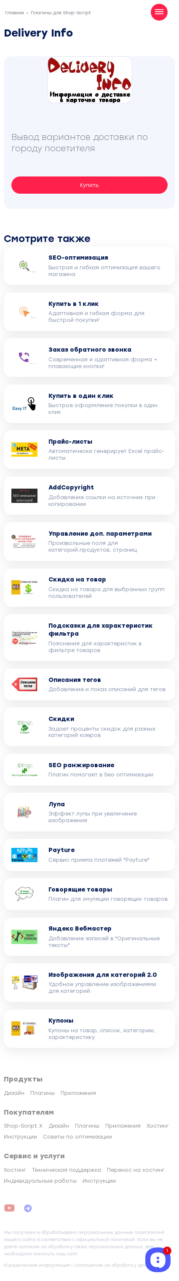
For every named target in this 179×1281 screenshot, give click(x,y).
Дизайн (14, 1093)
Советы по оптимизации (77, 1137)
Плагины (42, 1093)
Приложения (78, 1093)
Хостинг (158, 1126)
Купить (89, 185)
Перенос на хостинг (136, 1170)
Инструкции (20, 1137)
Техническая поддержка (66, 1170)
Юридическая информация (37, 1265)
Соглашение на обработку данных (115, 1265)
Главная (14, 13)
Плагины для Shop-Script (61, 13)
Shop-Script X (23, 1126)
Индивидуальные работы (40, 1181)
